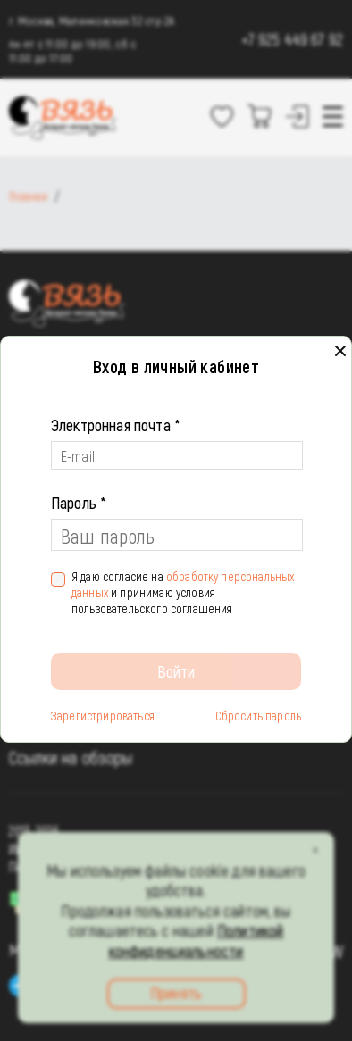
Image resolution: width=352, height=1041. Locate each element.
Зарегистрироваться (103, 715)
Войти (176, 671)
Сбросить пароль (258, 715)
